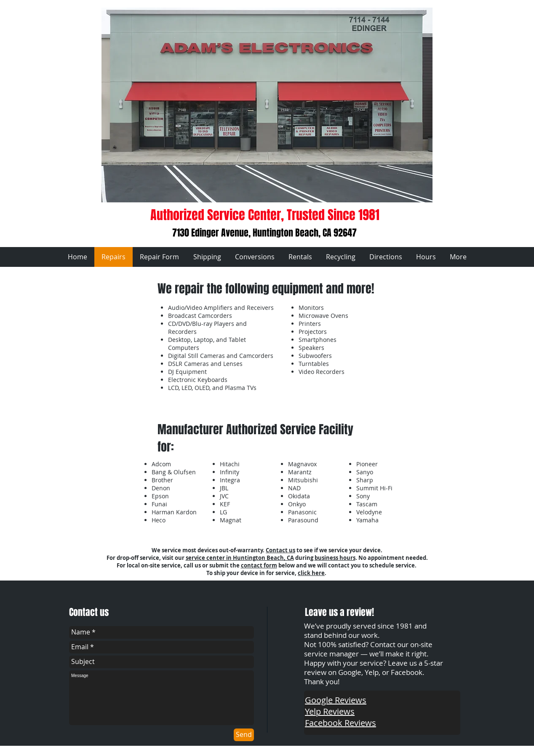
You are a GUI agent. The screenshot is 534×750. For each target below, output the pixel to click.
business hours (335, 558)
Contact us (280, 550)
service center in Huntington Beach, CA (240, 558)
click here (311, 573)
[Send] (244, 734)
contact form (259, 565)
